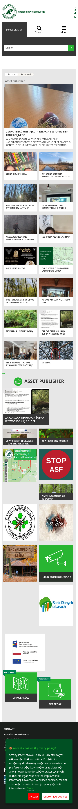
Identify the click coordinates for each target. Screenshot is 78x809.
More (30, 788)
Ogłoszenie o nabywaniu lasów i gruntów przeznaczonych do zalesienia (55, 272)
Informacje (10, 74)
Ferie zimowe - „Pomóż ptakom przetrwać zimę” (19, 364)
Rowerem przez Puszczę (55, 441)
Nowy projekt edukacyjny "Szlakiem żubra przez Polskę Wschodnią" (19, 444)
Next (4, 373)
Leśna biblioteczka (16, 174)
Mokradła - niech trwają (19, 331)
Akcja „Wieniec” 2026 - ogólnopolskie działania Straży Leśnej (20, 240)
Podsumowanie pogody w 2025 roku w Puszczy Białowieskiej (20, 302)
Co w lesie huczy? (15, 268)
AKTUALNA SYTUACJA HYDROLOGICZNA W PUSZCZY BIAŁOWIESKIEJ (56, 177)
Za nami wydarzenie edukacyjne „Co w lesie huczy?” (54, 208)
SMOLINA (46, 362)
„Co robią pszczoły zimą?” (56, 237)
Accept (34, 796)
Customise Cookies (55, 796)
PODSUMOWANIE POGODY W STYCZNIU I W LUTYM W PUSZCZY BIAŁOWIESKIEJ (20, 208)
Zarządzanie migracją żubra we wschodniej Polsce (53, 334)
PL (74, 17)
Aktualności (26, 74)
